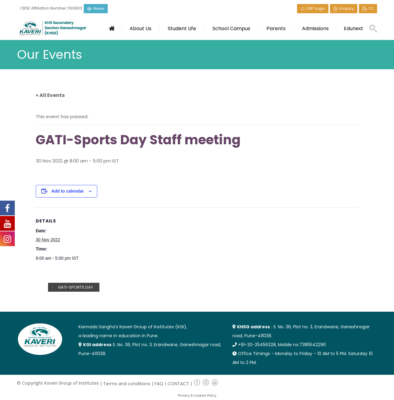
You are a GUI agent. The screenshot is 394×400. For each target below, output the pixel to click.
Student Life (182, 28)
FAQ (159, 384)
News (98, 8)
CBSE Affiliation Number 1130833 (51, 8)
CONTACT (178, 384)
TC (371, 8)
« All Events (50, 95)
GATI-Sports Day (75, 287)
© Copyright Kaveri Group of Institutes (58, 383)
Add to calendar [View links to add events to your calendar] (67, 191)
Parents (276, 28)
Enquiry (347, 8)
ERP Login (316, 8)
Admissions (315, 28)
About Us (140, 28)
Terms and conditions (126, 384)
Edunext (353, 28)
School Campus (231, 28)
